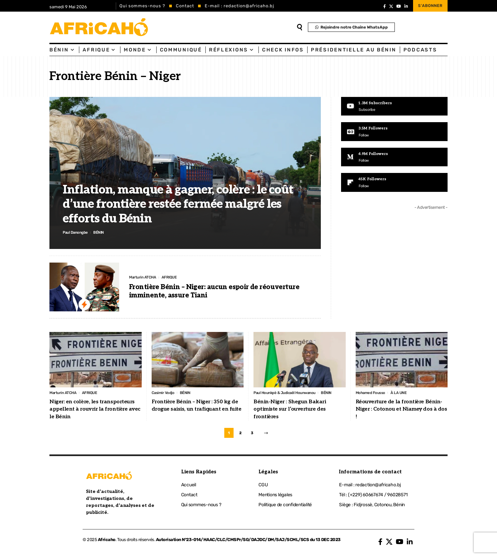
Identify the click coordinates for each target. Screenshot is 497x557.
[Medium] (394, 158)
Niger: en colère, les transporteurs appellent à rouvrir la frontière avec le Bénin (94, 410)
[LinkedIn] (406, 6)
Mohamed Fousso (373, 392)
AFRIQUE (174, 277)
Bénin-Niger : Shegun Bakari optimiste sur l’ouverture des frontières (289, 410)
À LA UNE (404, 392)
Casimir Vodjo (165, 392)
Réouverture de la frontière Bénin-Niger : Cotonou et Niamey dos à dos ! (401, 410)
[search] (299, 27)
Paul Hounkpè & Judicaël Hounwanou (289, 392)
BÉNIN (103, 231)
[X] (391, 6)
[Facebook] (385, 6)
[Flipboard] (394, 184)
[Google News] (394, 132)
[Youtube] (394, 106)
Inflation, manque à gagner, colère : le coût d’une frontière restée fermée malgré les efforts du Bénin (178, 203)
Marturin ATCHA (144, 277)
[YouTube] (399, 6)
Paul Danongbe (77, 231)
